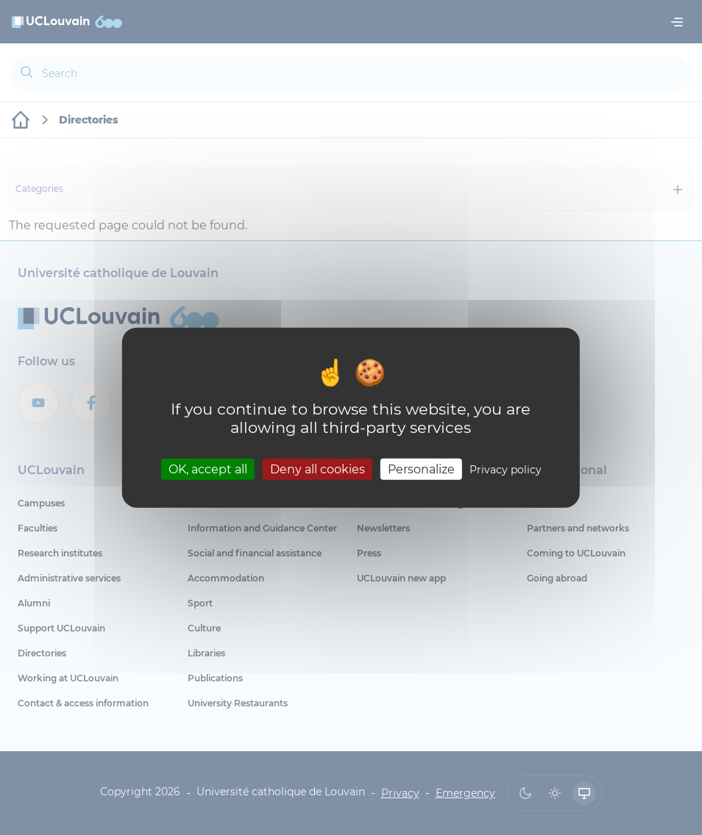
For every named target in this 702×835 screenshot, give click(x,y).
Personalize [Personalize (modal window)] (421, 469)
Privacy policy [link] (505, 469)
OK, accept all (208, 469)
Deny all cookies (317, 469)
